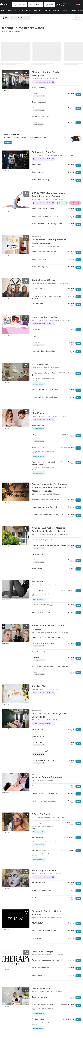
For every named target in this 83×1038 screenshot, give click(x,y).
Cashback (62, 203)
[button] (19, 4)
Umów (78, 94)
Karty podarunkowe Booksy (43, 82)
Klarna (74, 203)
